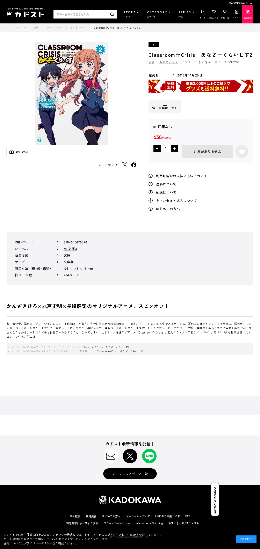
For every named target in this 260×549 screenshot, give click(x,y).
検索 (112, 14)
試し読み (22, 152)
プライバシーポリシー (117, 523)
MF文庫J (70, 248)
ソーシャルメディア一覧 (130, 473)
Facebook (133, 164)
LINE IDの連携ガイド (167, 516)
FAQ (187, 516)
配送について (166, 192)
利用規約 (91, 516)
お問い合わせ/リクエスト (183, 523)
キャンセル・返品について (176, 200)
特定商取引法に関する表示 (82, 523)
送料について (166, 184)
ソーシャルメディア (138, 516)
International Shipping (149, 523)
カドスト (25, 12)
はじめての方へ (168, 208)
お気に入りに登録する (241, 151)
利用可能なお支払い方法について (181, 175)
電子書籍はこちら (165, 108)
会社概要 (75, 516)
